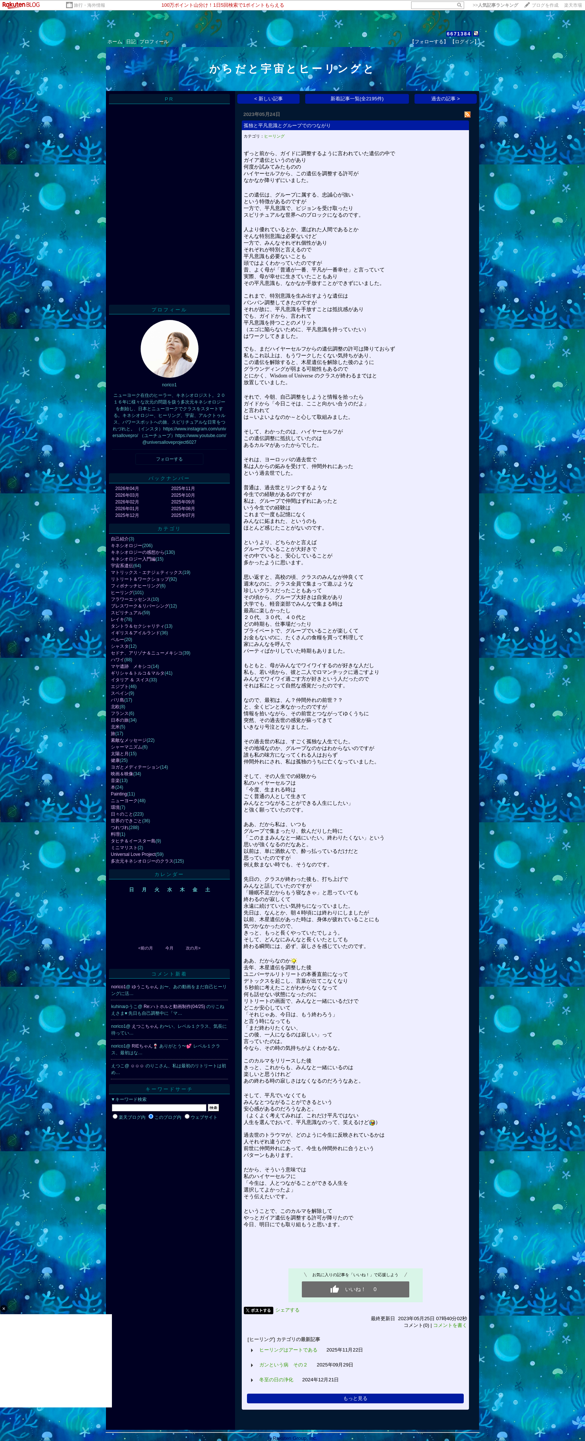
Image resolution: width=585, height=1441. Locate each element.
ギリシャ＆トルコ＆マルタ (138, 673)
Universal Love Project (133, 854)
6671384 (459, 34)
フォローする (169, 459)
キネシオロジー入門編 (133, 559)
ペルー (117, 639)
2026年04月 (127, 488)
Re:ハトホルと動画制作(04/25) (175, 1006)
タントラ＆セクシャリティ (138, 626)
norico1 (118, 986)
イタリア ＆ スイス (130, 679)
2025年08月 (183, 508)
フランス (120, 713)
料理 (115, 834)
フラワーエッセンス (131, 599)
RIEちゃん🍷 (145, 1046)
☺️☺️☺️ (138, 1065)
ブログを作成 (545, 5)
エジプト (120, 686)
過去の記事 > (445, 98)
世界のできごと (126, 820)
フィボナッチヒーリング (135, 585)
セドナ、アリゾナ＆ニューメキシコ (146, 653)
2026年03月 (127, 495)
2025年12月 (127, 515)
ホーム (114, 41)
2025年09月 (183, 502)
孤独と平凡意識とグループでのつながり (287, 125)
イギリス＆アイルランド (135, 632)
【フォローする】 (429, 41)
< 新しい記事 (268, 98)
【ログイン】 (464, 41)
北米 (115, 726)
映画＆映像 (122, 773)
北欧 (115, 706)
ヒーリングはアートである (288, 1350)
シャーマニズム (126, 747)
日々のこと (122, 814)
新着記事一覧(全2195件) (357, 98)
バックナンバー (169, 478)
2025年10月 (183, 495)
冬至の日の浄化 (276, 1379)
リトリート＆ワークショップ (140, 579)
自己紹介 (120, 538)
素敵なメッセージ (129, 740)
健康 (115, 760)
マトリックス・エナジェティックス (146, 572)
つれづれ (120, 827)
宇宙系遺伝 (122, 565)
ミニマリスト (124, 847)
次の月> (193, 948)
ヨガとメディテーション (135, 767)
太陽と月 (120, 753)
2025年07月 (183, 515)
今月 (169, 948)
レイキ (117, 619)
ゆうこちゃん (146, 986)
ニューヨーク (124, 800)
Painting (119, 794)
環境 (115, 807)
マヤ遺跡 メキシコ (131, 666)
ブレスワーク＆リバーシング (140, 606)
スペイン (120, 693)
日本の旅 (120, 720)
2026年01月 (127, 508)
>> (495, 5)
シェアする (287, 1310)
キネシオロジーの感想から (138, 552)
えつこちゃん (146, 1026)
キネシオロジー (126, 545)
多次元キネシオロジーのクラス (142, 861)
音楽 (115, 780)
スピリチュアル (126, 612)
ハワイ (117, 659)
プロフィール (154, 41)
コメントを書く (450, 1325)
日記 (131, 41)
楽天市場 (573, 5)
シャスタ (120, 646)
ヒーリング (122, 592)
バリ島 (117, 700)
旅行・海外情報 (89, 5)
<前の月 (145, 948)
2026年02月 (127, 502)
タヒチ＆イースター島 (133, 841)
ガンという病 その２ (283, 1365)
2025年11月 (183, 488)
